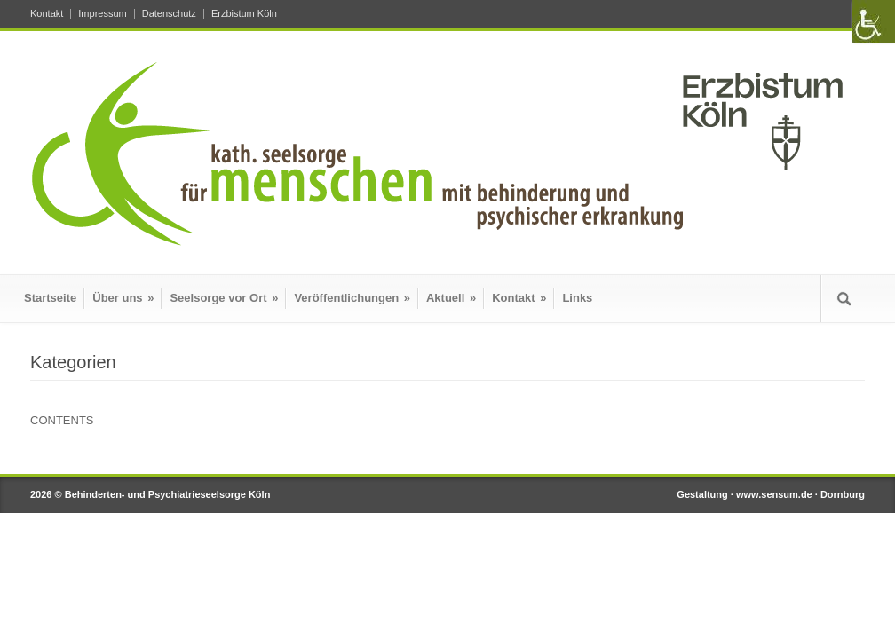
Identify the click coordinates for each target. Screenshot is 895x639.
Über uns (123, 297)
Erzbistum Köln (244, 14)
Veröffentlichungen (352, 297)
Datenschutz (169, 14)
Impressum (102, 14)
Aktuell (451, 297)
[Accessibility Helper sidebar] (873, 21)
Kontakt (46, 14)
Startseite (50, 297)
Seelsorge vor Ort (224, 297)
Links (577, 297)
